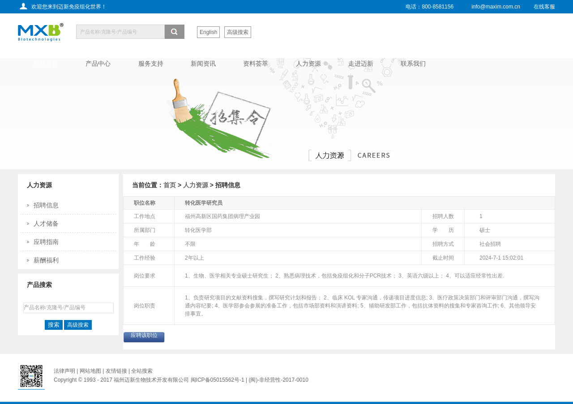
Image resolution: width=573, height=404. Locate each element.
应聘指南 (46, 241)
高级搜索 (237, 32)
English (208, 32)
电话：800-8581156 (429, 7)
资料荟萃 (255, 63)
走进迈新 (360, 63)
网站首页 (45, 63)
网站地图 (90, 371)
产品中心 (98, 63)
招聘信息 (46, 205)
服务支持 (150, 63)
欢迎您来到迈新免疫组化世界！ (69, 7)
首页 (169, 185)
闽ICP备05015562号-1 (217, 380)
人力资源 (308, 63)
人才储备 (46, 223)
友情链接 (117, 371)
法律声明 (64, 371)
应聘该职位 (144, 335)
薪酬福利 (46, 260)
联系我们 (413, 63)
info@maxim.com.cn (495, 7)
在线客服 (544, 7)
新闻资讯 (203, 63)
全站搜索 (142, 371)
